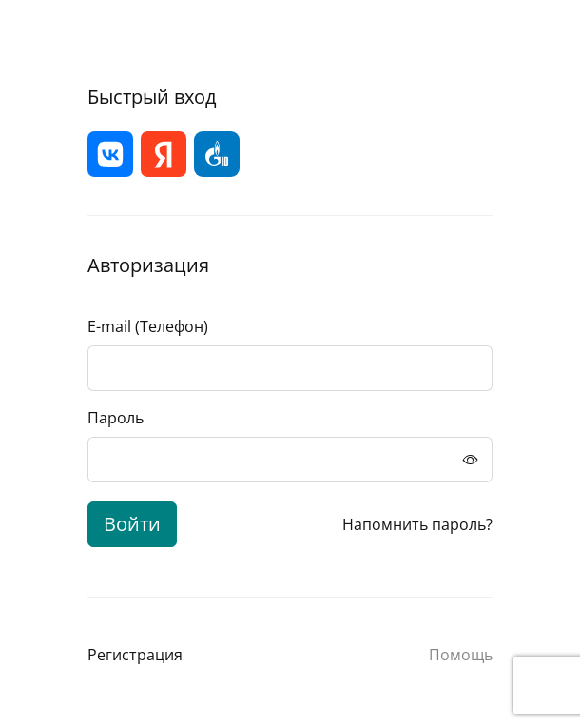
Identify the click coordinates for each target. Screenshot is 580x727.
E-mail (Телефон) (147, 326)
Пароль (115, 417)
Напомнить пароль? (417, 524)
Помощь (461, 654)
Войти (132, 524)
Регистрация (135, 654)
